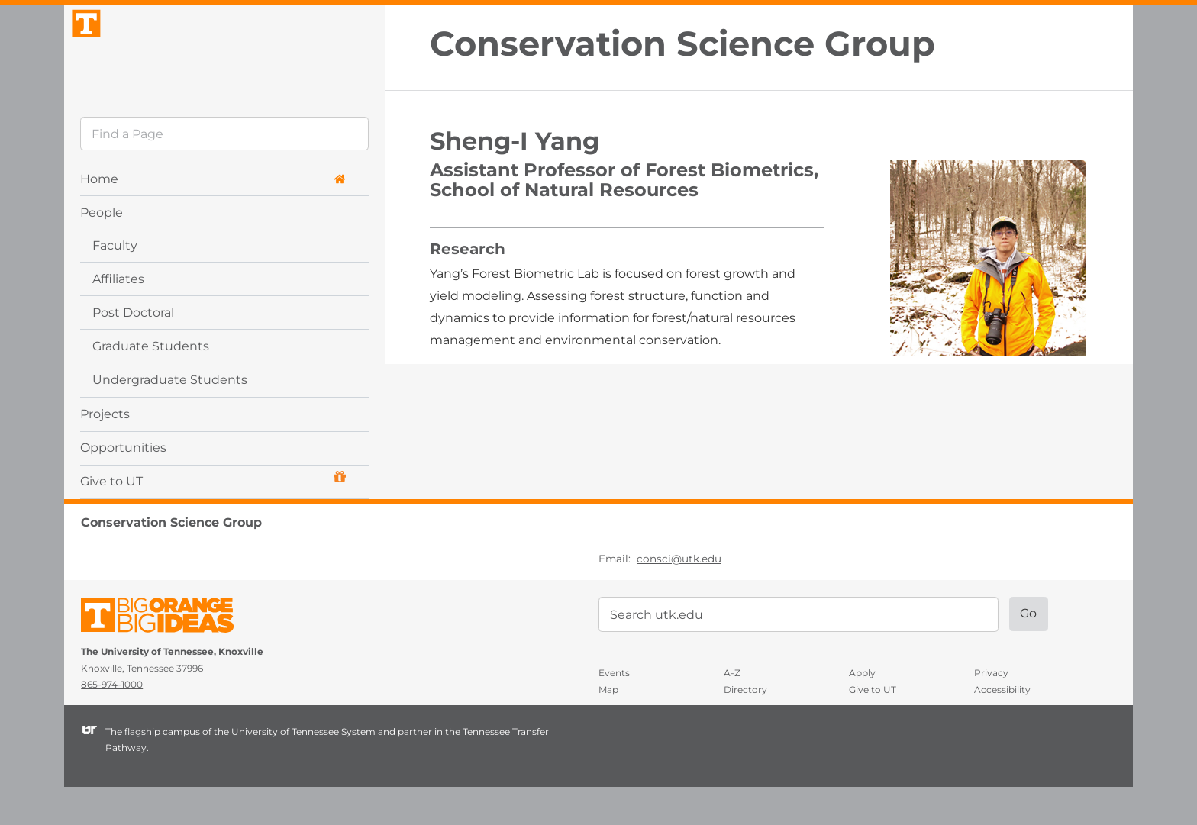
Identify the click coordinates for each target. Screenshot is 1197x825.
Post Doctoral (133, 350)
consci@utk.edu (679, 596)
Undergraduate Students (169, 417)
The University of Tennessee (167, 656)
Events (614, 711)
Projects (105, 451)
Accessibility (1002, 727)
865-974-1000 (112, 722)
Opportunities (123, 485)
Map (608, 727)
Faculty (114, 283)
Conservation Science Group (682, 44)
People (101, 250)
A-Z (732, 711)
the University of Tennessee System (295, 769)
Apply (862, 711)
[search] (224, 172)
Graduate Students (150, 383)
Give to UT (213, 517)
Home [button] (213, 216)
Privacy (991, 711)
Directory (745, 727)
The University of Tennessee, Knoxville (224, 71)
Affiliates (118, 316)
